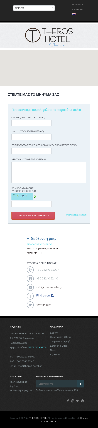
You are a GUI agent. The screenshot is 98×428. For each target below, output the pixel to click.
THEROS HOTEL (37, 418)
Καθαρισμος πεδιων (76, 215)
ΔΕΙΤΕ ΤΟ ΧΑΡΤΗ (37, 347)
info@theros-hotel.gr (49, 287)
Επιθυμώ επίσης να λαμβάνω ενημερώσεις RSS (57, 390)
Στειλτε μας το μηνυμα (33, 215)
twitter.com (43, 304)
